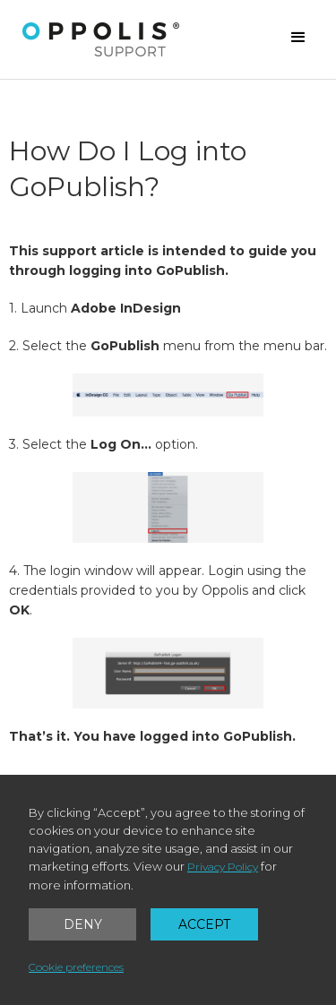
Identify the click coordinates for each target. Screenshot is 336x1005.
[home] (101, 39)
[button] (298, 37)
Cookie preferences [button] (76, 967)
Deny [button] (83, 924)
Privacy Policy (222, 866)
